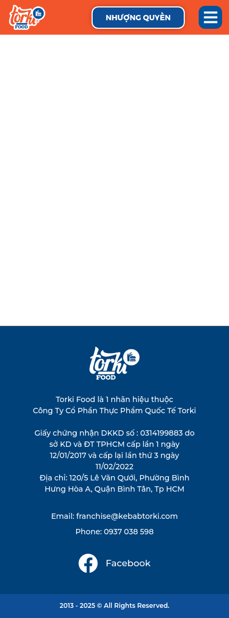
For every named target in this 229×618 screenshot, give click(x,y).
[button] (210, 17)
